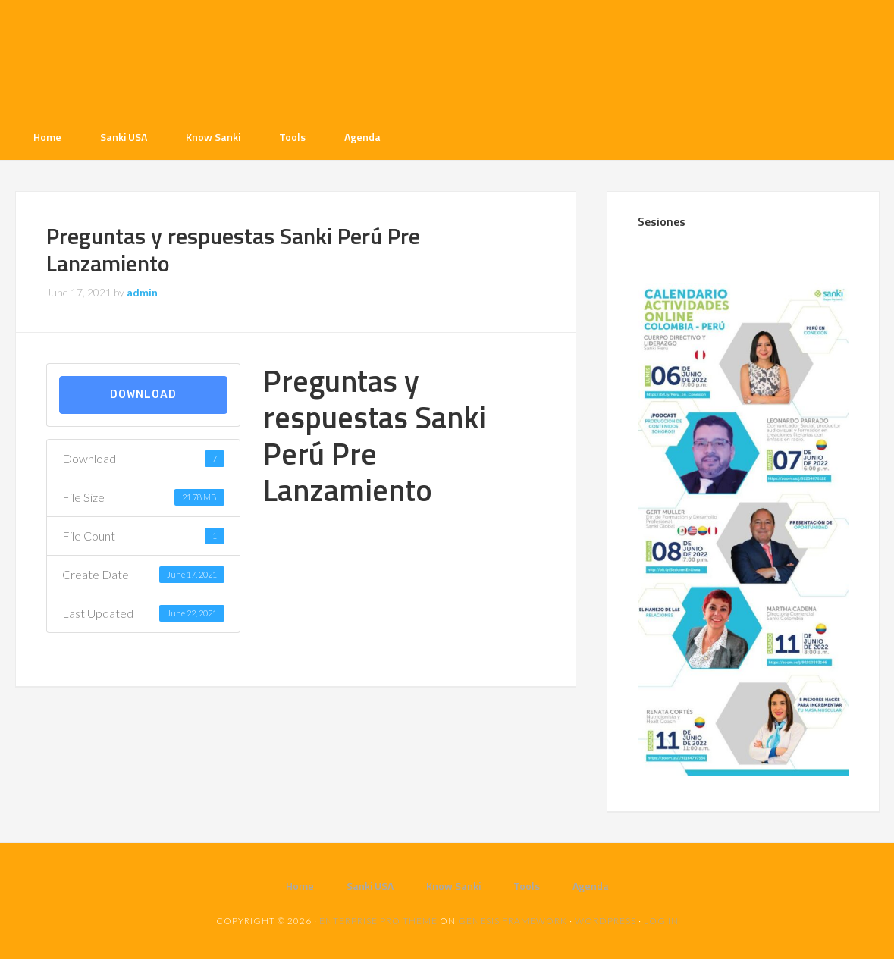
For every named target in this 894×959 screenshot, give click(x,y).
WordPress (605, 920)
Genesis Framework (512, 920)
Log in (661, 920)
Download (143, 394)
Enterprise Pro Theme (378, 920)
